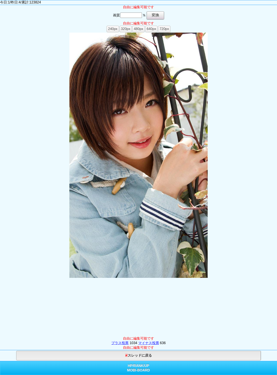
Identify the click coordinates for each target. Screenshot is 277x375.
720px (164, 29)
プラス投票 (120, 343)
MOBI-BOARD (138, 370)
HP (130, 365)
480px (138, 29)
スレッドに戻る (138, 355)
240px (113, 29)
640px (151, 29)
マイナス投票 (148, 343)
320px (126, 29)
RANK (138, 365)
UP (147, 365)
